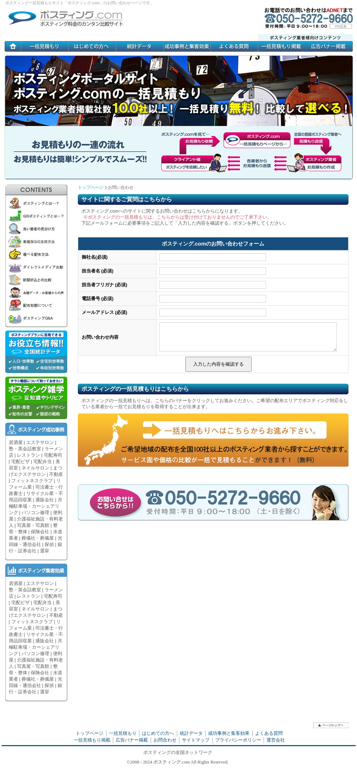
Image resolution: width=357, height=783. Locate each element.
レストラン (28, 455)
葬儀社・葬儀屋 (38, 538)
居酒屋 (16, 442)
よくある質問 (269, 733)
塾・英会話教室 (25, 448)
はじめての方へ (158, 733)
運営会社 (275, 740)
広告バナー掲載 (132, 740)
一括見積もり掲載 (92, 740)
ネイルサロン (35, 468)
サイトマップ (195, 740)
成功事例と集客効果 (228, 733)
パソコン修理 (35, 512)
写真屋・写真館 (33, 525)
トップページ (90, 187)
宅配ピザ (20, 461)
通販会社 (44, 499)
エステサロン (40, 442)
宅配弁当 (42, 461)
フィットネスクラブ (32, 480)
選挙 (44, 550)
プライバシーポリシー (238, 740)
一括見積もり (123, 733)
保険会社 (40, 531)
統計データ (191, 733)
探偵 (49, 544)
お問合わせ (165, 740)
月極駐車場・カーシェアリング (35, 506)
